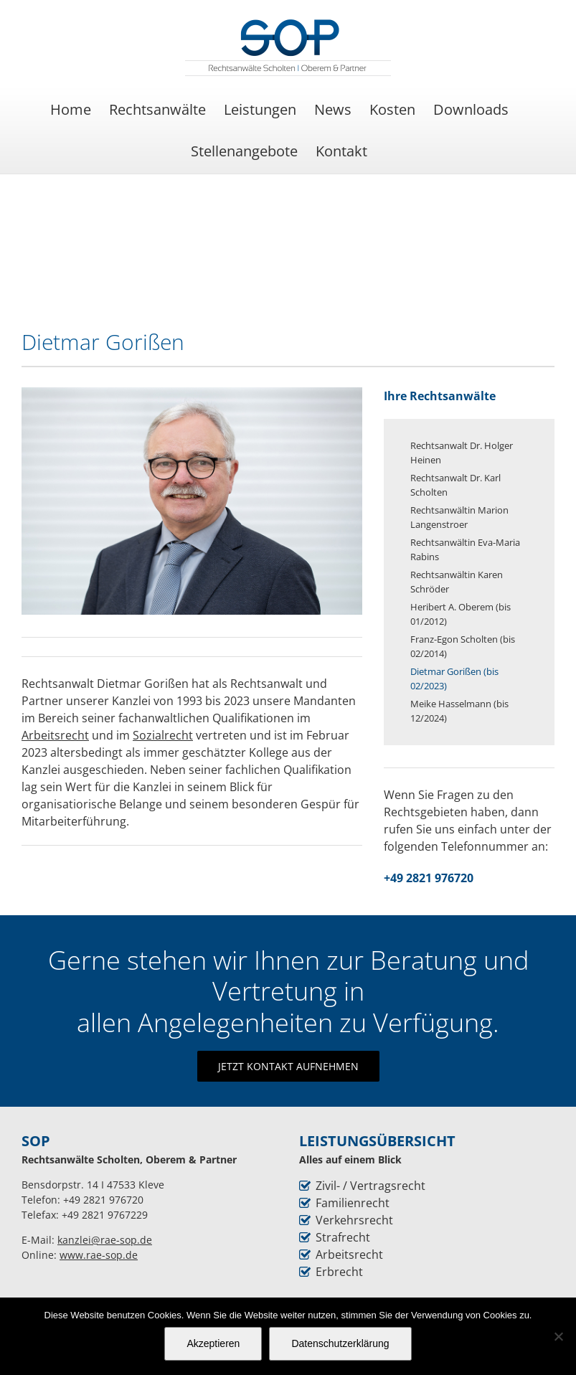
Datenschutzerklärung (340, 1343)
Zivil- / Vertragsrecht (370, 1186)
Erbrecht (339, 1272)
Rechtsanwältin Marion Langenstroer (459, 517)
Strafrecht (343, 1237)
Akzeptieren (213, 1343)
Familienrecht (352, 1203)
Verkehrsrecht (354, 1220)
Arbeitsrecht (349, 1254)
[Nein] (558, 1336)
